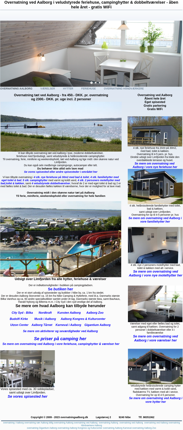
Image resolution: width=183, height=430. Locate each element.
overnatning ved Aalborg (86, 422)
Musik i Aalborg (45, 318)
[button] (91, 82)
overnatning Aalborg (108, 422)
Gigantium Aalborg (97, 324)
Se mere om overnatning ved (155, 163)
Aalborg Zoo (95, 312)
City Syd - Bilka (22, 312)
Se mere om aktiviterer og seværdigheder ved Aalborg (60, 331)
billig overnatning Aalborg (61, 422)
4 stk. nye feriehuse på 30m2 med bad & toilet (61, 177)
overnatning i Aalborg (13, 422)
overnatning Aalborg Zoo (144, 428)
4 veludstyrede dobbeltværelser (51, 183)
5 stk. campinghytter (35, 180)
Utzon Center (19, 324)
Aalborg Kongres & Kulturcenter (83, 318)
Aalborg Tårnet (41, 324)
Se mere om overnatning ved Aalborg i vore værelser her (155, 338)
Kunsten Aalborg (69, 312)
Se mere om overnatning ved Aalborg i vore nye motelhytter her (155, 273)
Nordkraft (45, 312)
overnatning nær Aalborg (36, 422)
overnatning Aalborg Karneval (117, 428)
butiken (60, 289)
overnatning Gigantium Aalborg (42, 428)
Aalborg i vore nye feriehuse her (155, 167)
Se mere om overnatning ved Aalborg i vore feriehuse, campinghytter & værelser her (61, 343)
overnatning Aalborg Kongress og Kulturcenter (80, 428)
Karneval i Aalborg (68, 324)
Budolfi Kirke (19, 318)
